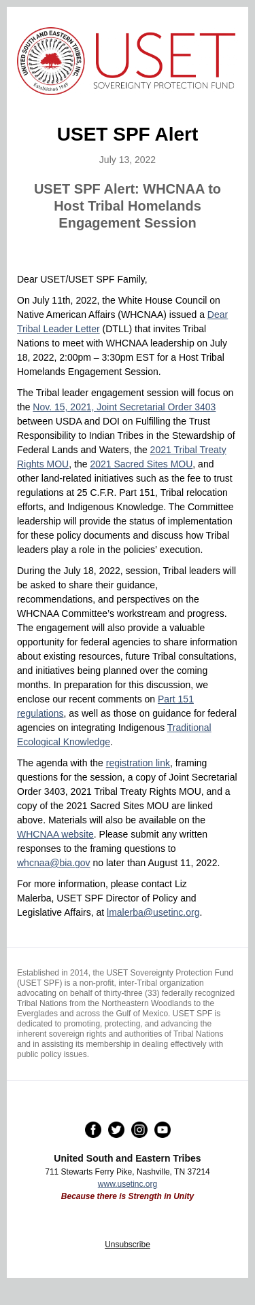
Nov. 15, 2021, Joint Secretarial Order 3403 (124, 406)
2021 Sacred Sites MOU (141, 464)
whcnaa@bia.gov (53, 862)
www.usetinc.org (127, 1184)
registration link (138, 762)
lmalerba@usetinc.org (153, 912)
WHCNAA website (55, 834)
